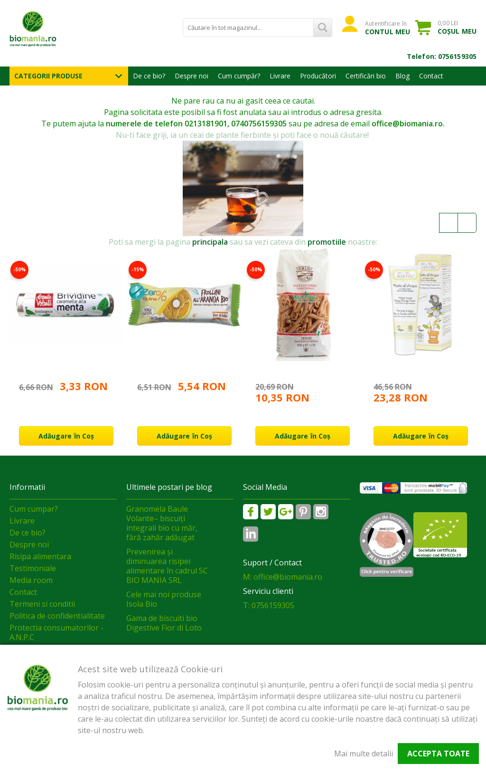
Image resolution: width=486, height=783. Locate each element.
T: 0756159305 (268, 605)
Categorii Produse (48, 75)
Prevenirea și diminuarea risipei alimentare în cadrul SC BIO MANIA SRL (167, 566)
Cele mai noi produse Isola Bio (163, 599)
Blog (402, 75)
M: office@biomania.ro (282, 577)
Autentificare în (387, 27)
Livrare (280, 75)
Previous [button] (448, 223)
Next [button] (467, 223)
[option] (66, 347)
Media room (31, 580)
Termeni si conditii (42, 604)
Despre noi (191, 75)
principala (210, 242)
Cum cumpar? (33, 509)
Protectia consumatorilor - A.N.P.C (56, 632)
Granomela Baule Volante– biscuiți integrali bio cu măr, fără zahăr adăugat (161, 523)
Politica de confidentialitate (57, 616)
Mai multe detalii (363, 753)
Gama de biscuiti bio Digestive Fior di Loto (164, 622)
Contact (431, 75)
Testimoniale (32, 568)
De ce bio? (149, 75)
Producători (318, 75)
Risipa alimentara (40, 556)
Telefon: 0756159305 (442, 56)
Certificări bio (366, 75)
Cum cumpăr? (239, 75)
